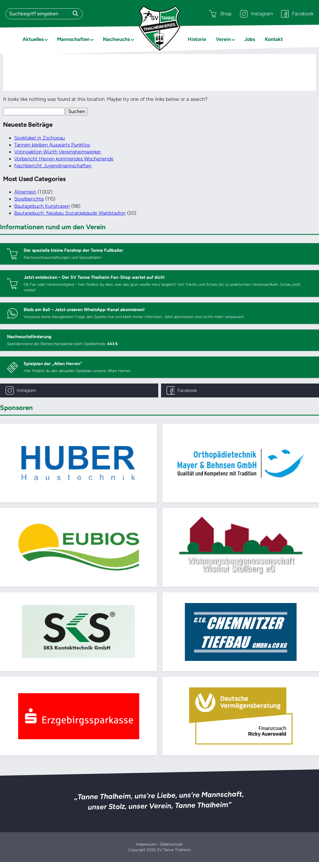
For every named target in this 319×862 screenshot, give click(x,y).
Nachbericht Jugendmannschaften (53, 166)
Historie (197, 39)
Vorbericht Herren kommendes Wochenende (63, 159)
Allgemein (25, 192)
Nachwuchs (116, 39)
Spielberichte (29, 199)
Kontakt (274, 39)
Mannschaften (73, 39)
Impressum (146, 844)
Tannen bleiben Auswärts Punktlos (52, 145)
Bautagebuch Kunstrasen (42, 206)
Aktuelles (33, 39)
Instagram (256, 14)
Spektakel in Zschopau (39, 138)
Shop (220, 14)
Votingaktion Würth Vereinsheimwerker (57, 152)
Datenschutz (171, 844)
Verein (223, 39)
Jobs (249, 39)
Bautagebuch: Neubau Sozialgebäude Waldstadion (70, 213)
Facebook (297, 14)
